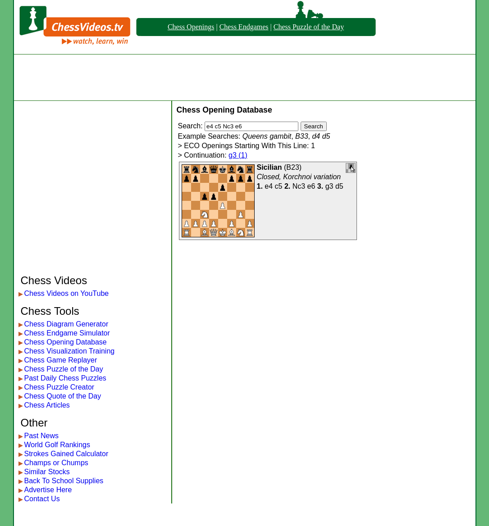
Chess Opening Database (65, 342)
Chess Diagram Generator (66, 324)
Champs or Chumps (56, 463)
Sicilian (269, 167)
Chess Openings (191, 27)
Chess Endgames (244, 27)
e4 (269, 186)
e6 (311, 186)
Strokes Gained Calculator (66, 454)
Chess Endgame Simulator (67, 333)
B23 (292, 167)
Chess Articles (47, 405)
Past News (41, 436)
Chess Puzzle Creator (59, 387)
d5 (339, 186)
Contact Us (42, 499)
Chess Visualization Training (69, 351)
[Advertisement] (244, 77)
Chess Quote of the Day (62, 396)
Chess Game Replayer (60, 360)
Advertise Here (48, 490)
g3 (329, 186)
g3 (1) (238, 155)
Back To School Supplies (64, 481)
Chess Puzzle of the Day (309, 27)
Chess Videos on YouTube (66, 293)
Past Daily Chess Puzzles (65, 378)
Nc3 (298, 186)
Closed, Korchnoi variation (299, 177)
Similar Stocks (47, 472)
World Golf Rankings (57, 445)
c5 (279, 186)
